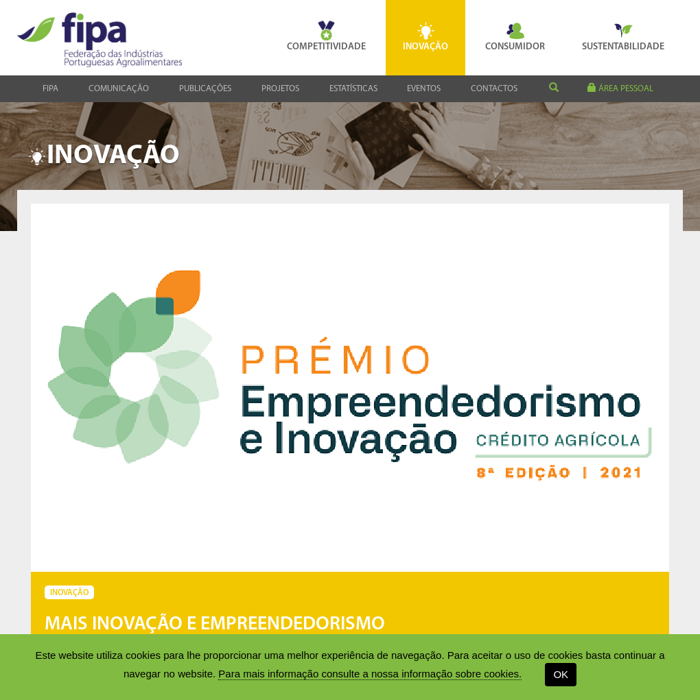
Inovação (425, 36)
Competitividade (326, 36)
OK (560, 674)
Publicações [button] (205, 88)
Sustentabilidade (623, 36)
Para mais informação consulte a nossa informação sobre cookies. (370, 673)
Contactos (494, 88)
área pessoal (620, 88)
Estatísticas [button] (353, 88)
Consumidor (515, 36)
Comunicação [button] (119, 88)
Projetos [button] (280, 88)
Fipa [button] (50, 88)
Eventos (424, 88)
